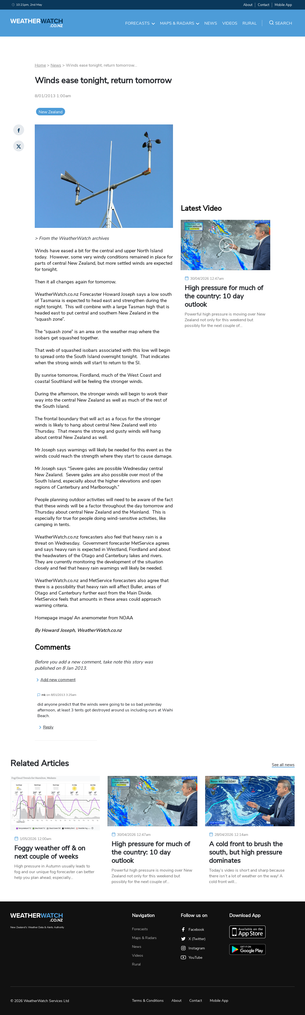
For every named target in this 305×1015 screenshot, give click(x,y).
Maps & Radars (179, 23)
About (247, 5)
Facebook (192, 929)
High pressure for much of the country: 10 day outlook (224, 296)
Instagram (193, 948)
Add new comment (55, 680)
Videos (229, 23)
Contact (263, 5)
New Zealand (51, 112)
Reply (46, 727)
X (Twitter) (193, 938)
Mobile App (283, 5)
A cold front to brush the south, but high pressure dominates (246, 852)
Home (40, 65)
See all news (283, 765)
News (210, 23)
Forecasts (140, 23)
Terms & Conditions (148, 1000)
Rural (249, 23)
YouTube (191, 957)
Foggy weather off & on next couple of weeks (49, 852)
